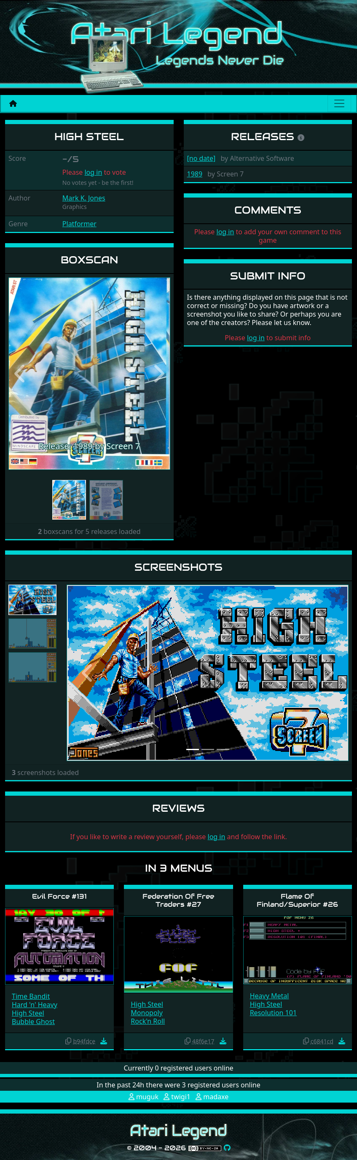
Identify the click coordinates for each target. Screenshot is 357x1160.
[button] (20, 373)
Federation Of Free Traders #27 (178, 900)
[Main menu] (339, 103)
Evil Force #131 (59, 896)
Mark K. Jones (83, 198)
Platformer (79, 223)
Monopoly (147, 1012)
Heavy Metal (269, 995)
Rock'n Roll (148, 1021)
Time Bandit (31, 996)
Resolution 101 (273, 1012)
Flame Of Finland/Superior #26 (297, 900)
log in (93, 172)
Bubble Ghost (33, 1021)
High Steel (28, 1013)
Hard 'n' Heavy (34, 1004)
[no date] (201, 158)
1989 (195, 174)
